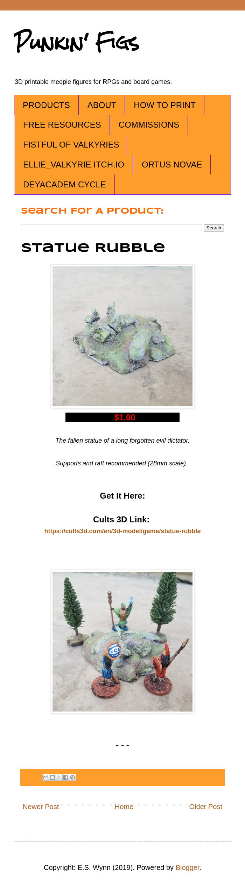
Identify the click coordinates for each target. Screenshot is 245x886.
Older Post (205, 806)
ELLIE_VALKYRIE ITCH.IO (73, 164)
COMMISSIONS (149, 124)
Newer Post (41, 806)
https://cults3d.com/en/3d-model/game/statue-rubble (122, 531)
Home (124, 806)
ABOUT (102, 105)
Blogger (188, 867)
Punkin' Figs (76, 42)
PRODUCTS (46, 105)
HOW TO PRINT (164, 105)
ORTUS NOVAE (172, 164)
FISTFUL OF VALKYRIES (71, 144)
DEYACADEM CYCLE (64, 184)
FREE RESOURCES (62, 124)
